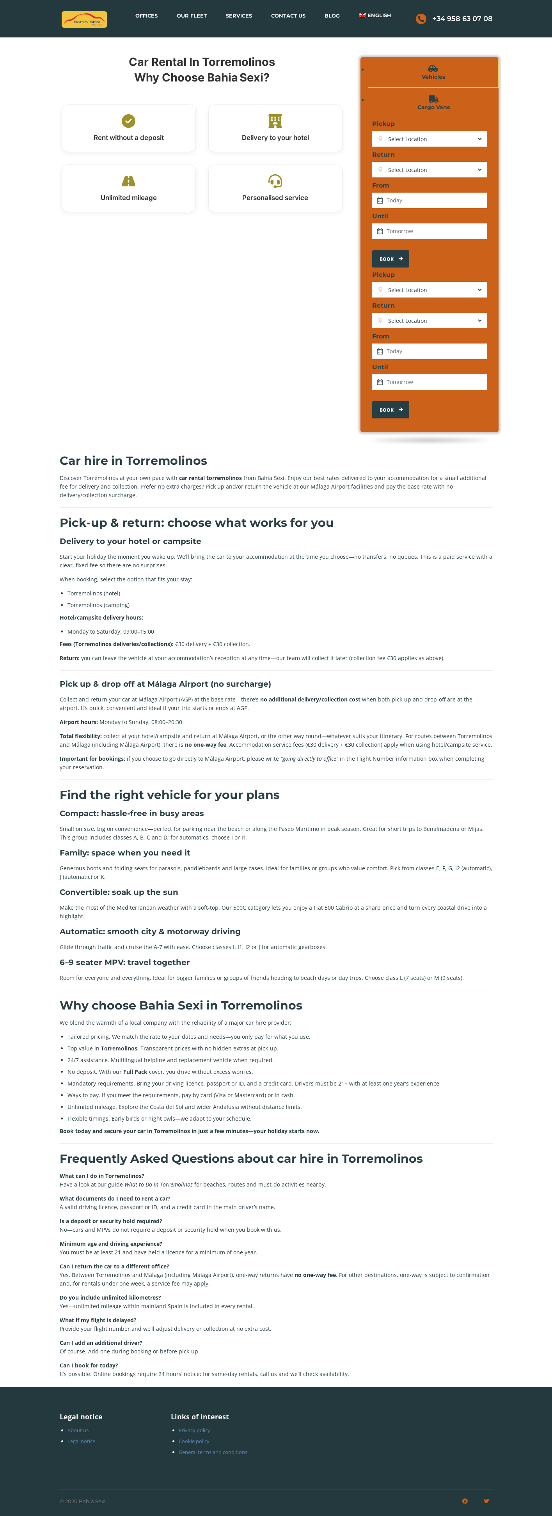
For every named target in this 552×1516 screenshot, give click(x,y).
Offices (146, 15)
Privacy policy (194, 1430)
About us (78, 1430)
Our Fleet (192, 15)
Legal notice (81, 1441)
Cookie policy (194, 1441)
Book (392, 259)
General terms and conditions (213, 1452)
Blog (332, 15)
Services (239, 15)
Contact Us (288, 15)
